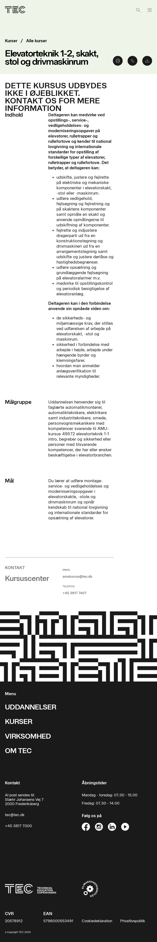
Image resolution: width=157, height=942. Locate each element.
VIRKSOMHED (28, 736)
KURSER (18, 721)
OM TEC (18, 751)
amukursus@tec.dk (77, 576)
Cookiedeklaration (97, 921)
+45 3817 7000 (18, 826)
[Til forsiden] (30, 889)
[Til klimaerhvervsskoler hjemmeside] (90, 889)
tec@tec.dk (15, 815)
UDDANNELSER (30, 707)
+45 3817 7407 (74, 593)
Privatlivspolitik (132, 921)
